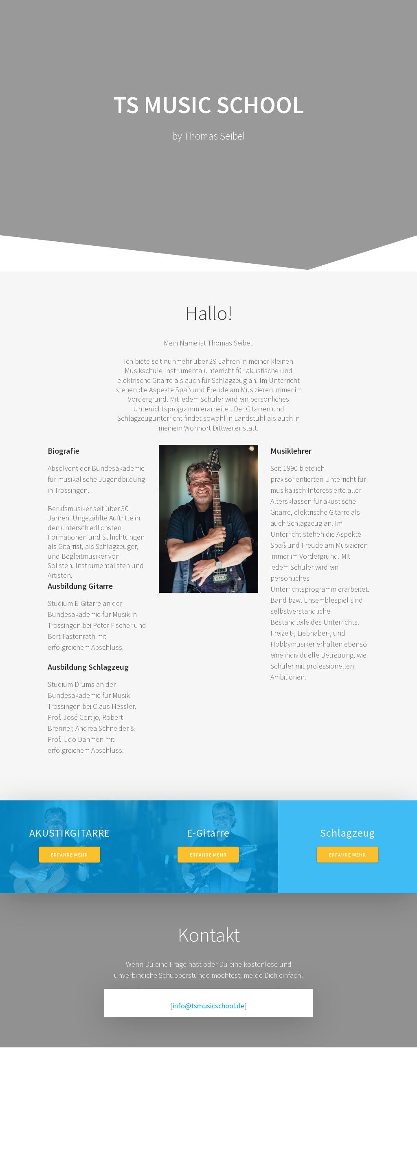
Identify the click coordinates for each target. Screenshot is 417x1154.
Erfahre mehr (69, 854)
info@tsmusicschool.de (208, 1005)
